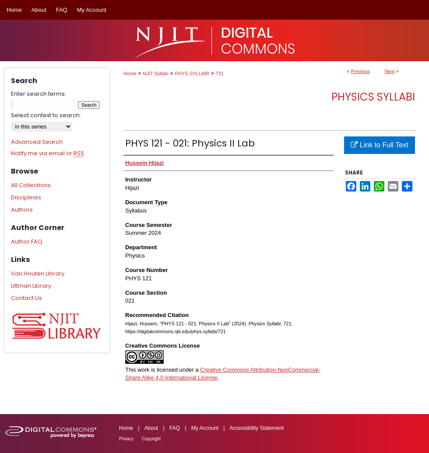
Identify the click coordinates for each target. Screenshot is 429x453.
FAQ (174, 428)
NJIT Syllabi (155, 73)
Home (129, 73)
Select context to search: (46, 115)
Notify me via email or (47, 153)
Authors (22, 210)
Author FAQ (26, 241)
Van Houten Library (37, 273)
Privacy (126, 438)
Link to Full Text (379, 145)
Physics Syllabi (373, 97)
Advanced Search (37, 142)
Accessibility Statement (257, 428)
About (151, 428)
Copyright (151, 438)
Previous (360, 71)
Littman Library (31, 286)
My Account (204, 428)
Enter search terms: (38, 94)
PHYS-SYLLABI (192, 73)
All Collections (31, 185)
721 (220, 73)
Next (390, 71)
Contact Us (26, 298)
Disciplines (26, 197)
